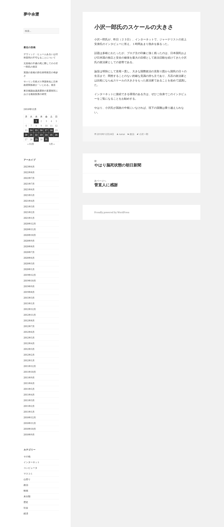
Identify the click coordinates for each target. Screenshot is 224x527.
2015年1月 (29, 303)
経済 (26, 513)
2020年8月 (29, 246)
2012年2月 (29, 354)
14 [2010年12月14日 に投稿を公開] (31, 130)
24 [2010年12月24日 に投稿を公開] (46, 134)
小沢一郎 (143, 134)
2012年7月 (29, 326)
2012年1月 (29, 360)
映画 (26, 490)
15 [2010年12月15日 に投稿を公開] (36, 130)
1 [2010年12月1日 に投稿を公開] (36, 121)
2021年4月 (29, 200)
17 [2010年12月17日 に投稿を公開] (46, 130)
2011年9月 (29, 377)
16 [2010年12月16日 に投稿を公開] (41, 130)
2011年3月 (29, 400)
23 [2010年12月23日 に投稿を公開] (41, 134)
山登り (27, 479)
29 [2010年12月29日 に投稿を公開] (36, 139)
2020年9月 (29, 240)
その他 (27, 456)
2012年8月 (29, 320)
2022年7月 (29, 178)
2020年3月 (29, 263)
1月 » (52, 144)
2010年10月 (30, 428)
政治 (26, 485)
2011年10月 (30, 371)
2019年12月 (30, 274)
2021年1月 (29, 217)
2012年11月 (30, 314)
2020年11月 (30, 229)
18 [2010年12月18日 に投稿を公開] (51, 130)
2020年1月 (29, 269)
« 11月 (30, 144)
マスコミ (28, 473)
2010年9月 (29, 434)
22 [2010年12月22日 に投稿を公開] (36, 134)
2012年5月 (29, 337)
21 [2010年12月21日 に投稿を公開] (31, 134)
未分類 (27, 496)
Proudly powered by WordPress (111, 212)
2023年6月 (29, 166)
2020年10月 (30, 235)
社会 (26, 507)
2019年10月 (30, 280)
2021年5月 (29, 195)
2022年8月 (29, 172)
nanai (122, 134)
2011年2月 (29, 406)
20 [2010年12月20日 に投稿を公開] (26, 134)
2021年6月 (29, 189)
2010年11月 (30, 423)
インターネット (32, 462)
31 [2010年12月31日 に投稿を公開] (46, 139)
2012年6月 (29, 331)
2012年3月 (29, 349)
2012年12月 (30, 309)
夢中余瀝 (31, 14)
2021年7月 (29, 183)
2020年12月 (30, 223)
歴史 (26, 502)
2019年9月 (29, 286)
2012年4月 (29, 343)
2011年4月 (29, 394)
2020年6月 (29, 257)
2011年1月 (29, 411)
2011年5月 (29, 388)
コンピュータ (30, 467)
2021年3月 (29, 206)
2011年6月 (29, 383)
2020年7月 (29, 252)
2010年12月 (30, 417)
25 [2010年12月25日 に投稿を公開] (51, 134)
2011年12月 (30, 366)
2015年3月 (29, 297)
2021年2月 (29, 212)
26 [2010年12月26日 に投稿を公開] (56, 134)
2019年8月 (29, 292)
